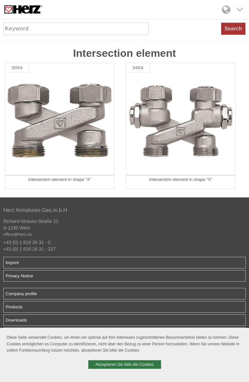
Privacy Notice (19, 275)
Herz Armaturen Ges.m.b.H (35, 210)
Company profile (21, 293)
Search (233, 28)
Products (14, 306)
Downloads (16, 320)
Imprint (12, 262)
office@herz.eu (17, 234)
